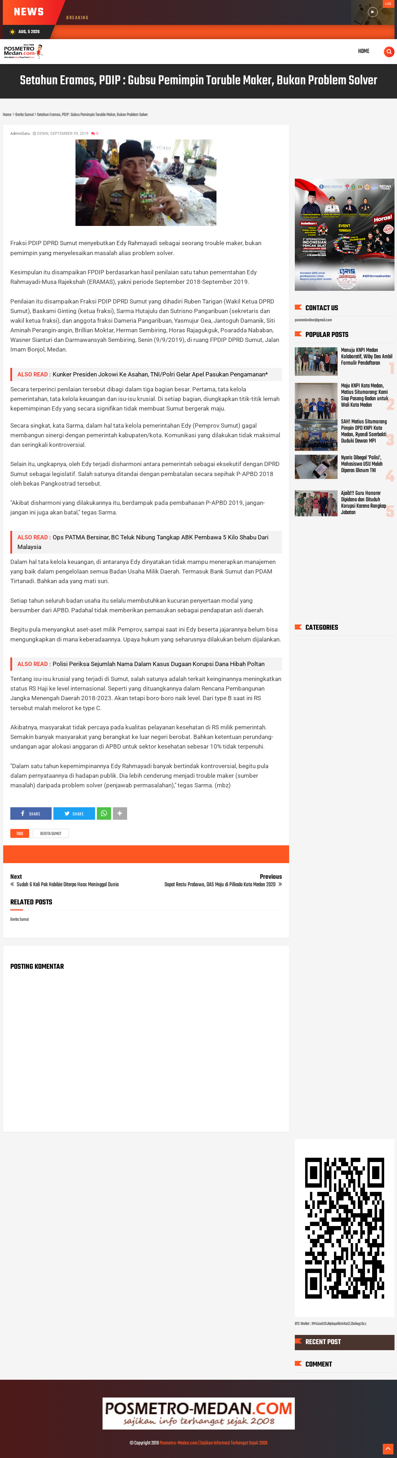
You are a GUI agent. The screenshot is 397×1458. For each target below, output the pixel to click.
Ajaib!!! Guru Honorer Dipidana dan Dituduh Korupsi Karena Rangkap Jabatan (363, 503)
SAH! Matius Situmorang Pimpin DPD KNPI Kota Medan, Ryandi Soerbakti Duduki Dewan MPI (364, 431)
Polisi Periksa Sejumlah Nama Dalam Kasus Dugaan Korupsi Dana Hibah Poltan (159, 663)
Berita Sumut (50, 834)
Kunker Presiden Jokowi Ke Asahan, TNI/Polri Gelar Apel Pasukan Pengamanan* (160, 374)
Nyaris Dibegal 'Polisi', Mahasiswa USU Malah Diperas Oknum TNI (362, 464)
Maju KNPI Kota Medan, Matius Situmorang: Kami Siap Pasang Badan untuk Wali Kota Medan (364, 396)
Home (364, 51)
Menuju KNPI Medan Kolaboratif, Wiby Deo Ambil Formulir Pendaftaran (366, 357)
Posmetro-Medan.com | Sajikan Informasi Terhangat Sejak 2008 (213, 1443)
